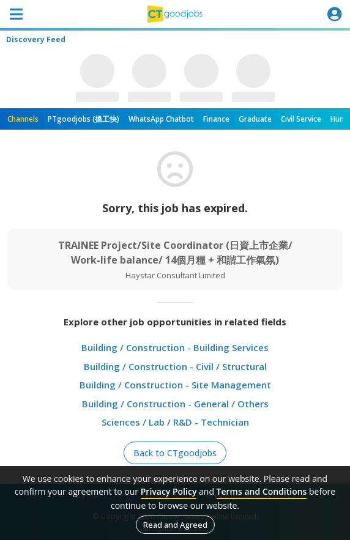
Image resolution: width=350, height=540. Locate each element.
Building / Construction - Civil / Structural (175, 366)
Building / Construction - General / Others (175, 404)
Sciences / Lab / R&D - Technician (175, 422)
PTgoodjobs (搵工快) (83, 119)
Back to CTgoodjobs (175, 453)
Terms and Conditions (262, 491)
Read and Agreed (175, 524)
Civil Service (301, 119)
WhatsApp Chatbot (161, 119)
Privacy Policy (169, 491)
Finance (216, 119)
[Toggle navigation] (16, 14)
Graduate (255, 119)
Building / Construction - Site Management (175, 385)
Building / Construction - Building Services (175, 347)
